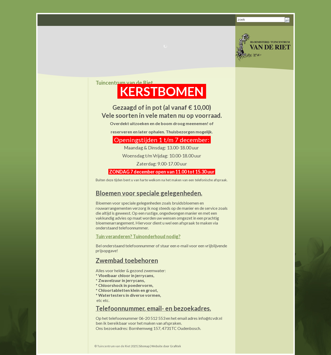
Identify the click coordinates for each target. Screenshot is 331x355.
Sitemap (144, 346)
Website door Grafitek (166, 346)
